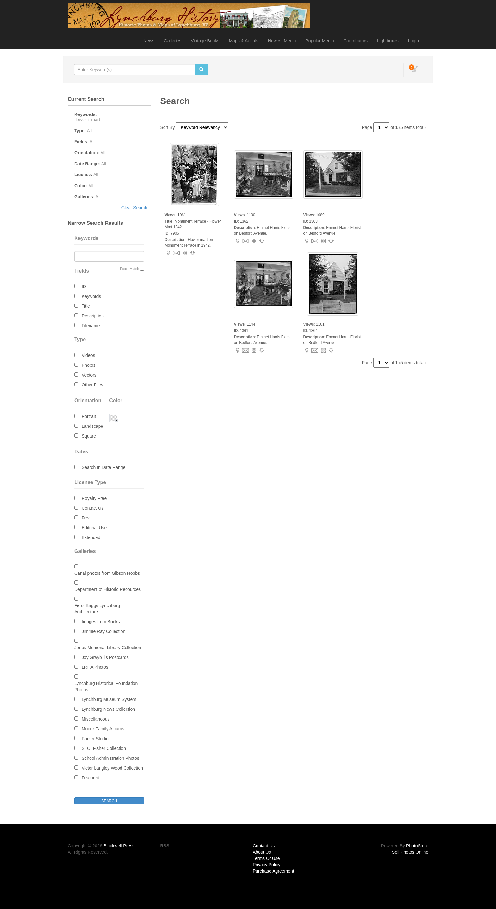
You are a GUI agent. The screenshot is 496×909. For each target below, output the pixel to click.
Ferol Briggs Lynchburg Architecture (97, 608)
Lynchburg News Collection (108, 709)
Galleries (172, 40)
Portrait (89, 416)
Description (93, 315)
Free (86, 517)
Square (89, 436)
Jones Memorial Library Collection (107, 647)
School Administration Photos (110, 758)
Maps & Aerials (243, 40)
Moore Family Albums (103, 728)
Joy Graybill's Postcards (105, 657)
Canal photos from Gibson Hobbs (107, 573)
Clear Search (134, 207)
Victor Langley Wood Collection (112, 768)
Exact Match (129, 269)
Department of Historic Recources (107, 589)
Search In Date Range (104, 467)
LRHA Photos (95, 667)
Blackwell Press (118, 845)
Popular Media (319, 40)
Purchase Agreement (273, 871)
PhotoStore (417, 845)
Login (413, 40)
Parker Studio (95, 738)
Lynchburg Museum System (109, 699)
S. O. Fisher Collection (104, 748)
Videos (88, 355)
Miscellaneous (96, 719)
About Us (262, 852)
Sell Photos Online (410, 852)
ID (84, 286)
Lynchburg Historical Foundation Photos (106, 686)
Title (86, 306)
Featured (90, 777)
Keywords (91, 296)
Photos (89, 365)
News (148, 40)
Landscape (92, 426)
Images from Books (101, 621)
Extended (91, 537)
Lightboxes (388, 40)
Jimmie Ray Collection (103, 631)
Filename (91, 325)
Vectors (89, 375)
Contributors (356, 40)
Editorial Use (94, 527)
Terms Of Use (266, 858)
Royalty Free (94, 498)
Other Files (92, 384)
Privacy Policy (266, 864)
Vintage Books (205, 40)
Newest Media (282, 40)
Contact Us (92, 508)
